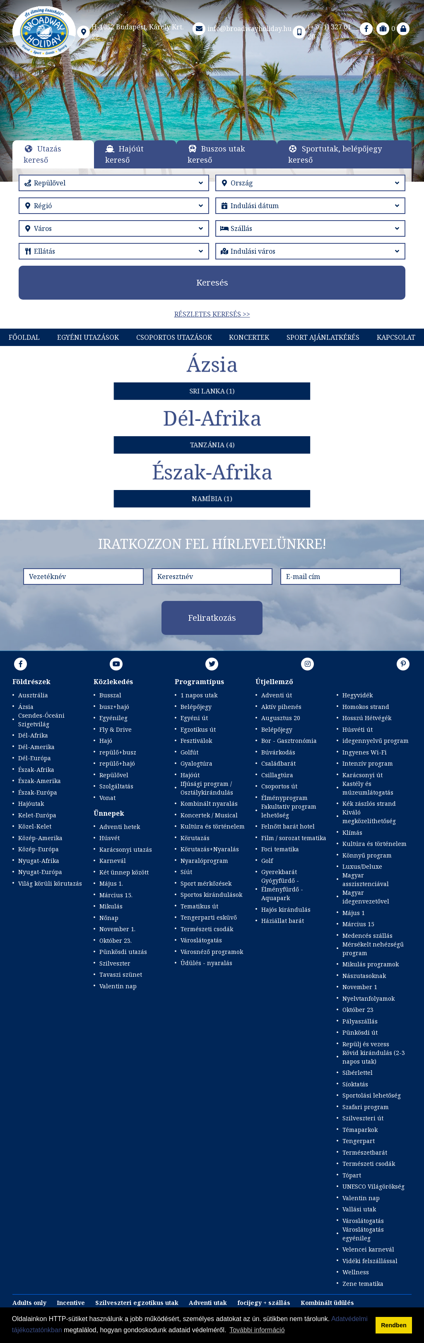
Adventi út (276, 695)
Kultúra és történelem (213, 826)
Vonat (107, 798)
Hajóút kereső (124, 154)
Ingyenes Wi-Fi (364, 752)
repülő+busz (117, 752)
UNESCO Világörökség (373, 1186)
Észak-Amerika (39, 781)
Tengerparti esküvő (209, 917)
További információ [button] (256, 1329)
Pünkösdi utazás (123, 952)
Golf (267, 861)
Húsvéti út (357, 729)
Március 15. (115, 895)
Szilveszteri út (362, 1118)
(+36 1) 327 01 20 (321, 31)
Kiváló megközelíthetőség (369, 816)
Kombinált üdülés (327, 1303)
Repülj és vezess (365, 1044)
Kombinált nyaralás (209, 803)
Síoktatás (355, 1084)
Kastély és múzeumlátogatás (367, 788)
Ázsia (26, 707)
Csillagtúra (277, 775)
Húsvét (109, 838)
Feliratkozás (212, 617)
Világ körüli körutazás (50, 883)
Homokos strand (365, 707)
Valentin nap (118, 986)
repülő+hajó (117, 763)
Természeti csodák (207, 929)
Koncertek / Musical (209, 815)
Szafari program (365, 1107)
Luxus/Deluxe (362, 866)
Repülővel (113, 775)
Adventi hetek (119, 827)
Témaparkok (360, 1130)
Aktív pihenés (281, 707)
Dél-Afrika (33, 735)
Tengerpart (358, 1141)
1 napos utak (199, 695)
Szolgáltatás (116, 786)
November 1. (117, 929)
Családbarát (278, 763)
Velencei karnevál (368, 1249)
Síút (186, 872)
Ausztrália (33, 695)
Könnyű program (367, 855)
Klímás (352, 832)
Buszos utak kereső (216, 154)
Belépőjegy (196, 707)
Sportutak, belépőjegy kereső (335, 154)
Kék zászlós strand (369, 803)
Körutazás (195, 838)
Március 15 (358, 924)
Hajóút (190, 775)
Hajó (105, 741)
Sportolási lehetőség (371, 1095)
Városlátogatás (201, 940)
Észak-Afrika (36, 770)
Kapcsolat (396, 337)
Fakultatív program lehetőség (288, 810)
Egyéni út (194, 718)
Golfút (189, 752)
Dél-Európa (34, 758)
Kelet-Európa (37, 815)
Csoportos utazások (174, 337)
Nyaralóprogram (204, 861)
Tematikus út (199, 906)
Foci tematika (280, 849)
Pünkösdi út (360, 1032)
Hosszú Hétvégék (366, 718)
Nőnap (108, 918)
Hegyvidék (357, 695)
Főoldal (24, 337)
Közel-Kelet (34, 826)
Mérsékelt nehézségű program (373, 948)
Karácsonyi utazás (125, 849)
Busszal (110, 695)
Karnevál (112, 861)
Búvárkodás (278, 752)
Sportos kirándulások (211, 895)
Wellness (355, 1272)
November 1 (359, 987)
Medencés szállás (367, 935)
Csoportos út (279, 786)
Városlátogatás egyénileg (363, 1233)
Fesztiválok (196, 741)
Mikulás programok (370, 964)
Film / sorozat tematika (293, 838)
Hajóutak (31, 803)
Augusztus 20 (280, 718)
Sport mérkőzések (206, 883)
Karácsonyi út (362, 775)
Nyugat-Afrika (38, 861)
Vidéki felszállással (370, 1261)
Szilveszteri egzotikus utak (136, 1303)
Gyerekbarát (279, 872)
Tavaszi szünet (120, 974)
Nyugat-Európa (40, 872)
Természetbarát (364, 1152)
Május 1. (111, 883)
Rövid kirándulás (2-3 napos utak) (373, 1057)
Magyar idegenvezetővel (365, 897)
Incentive (71, 1303)
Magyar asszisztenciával (365, 879)
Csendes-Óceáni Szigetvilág (41, 719)
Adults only (29, 1303)
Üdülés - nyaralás (206, 963)
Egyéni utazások (88, 337)
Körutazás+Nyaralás (210, 849)
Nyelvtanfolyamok (368, 998)
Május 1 (353, 913)
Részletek (211, 127)
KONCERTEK (249, 337)
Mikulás (111, 906)
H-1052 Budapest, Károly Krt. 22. (130, 31)
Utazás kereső (42, 154)
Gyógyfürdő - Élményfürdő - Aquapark (282, 889)
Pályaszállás (360, 1021)
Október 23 (357, 1010)
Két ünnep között (124, 872)
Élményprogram (284, 798)
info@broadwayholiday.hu (241, 28)
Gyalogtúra (196, 763)
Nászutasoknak (364, 976)
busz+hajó (114, 707)
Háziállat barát (282, 921)
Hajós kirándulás (286, 909)
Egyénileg (113, 718)
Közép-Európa (38, 849)
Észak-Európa (37, 792)
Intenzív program (367, 763)
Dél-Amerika (36, 747)
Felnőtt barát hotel (288, 826)
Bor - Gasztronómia (289, 741)
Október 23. (115, 940)
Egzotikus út (198, 729)
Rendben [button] (394, 1325)
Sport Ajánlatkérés (323, 337)
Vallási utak (359, 1209)
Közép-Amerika (40, 838)
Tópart (351, 1175)
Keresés (212, 282)
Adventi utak (208, 1303)
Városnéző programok (212, 952)
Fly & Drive (115, 729)
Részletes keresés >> (212, 314)
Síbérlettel (357, 1072)
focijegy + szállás (263, 1303)
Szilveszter (114, 963)
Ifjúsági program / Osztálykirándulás (207, 788)
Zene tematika (362, 1284)
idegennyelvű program (375, 741)
